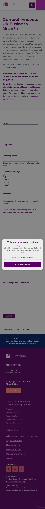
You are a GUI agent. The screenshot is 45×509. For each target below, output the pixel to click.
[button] (22, 257)
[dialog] (22, 254)
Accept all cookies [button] (22, 264)
